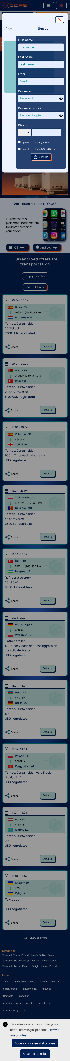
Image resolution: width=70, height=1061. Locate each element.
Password (25, 91)
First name (25, 40)
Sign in (10, 28)
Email (22, 74)
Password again (29, 108)
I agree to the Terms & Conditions (36, 149)
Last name (25, 57)
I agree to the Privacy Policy (33, 142)
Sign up (43, 28)
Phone (22, 125)
